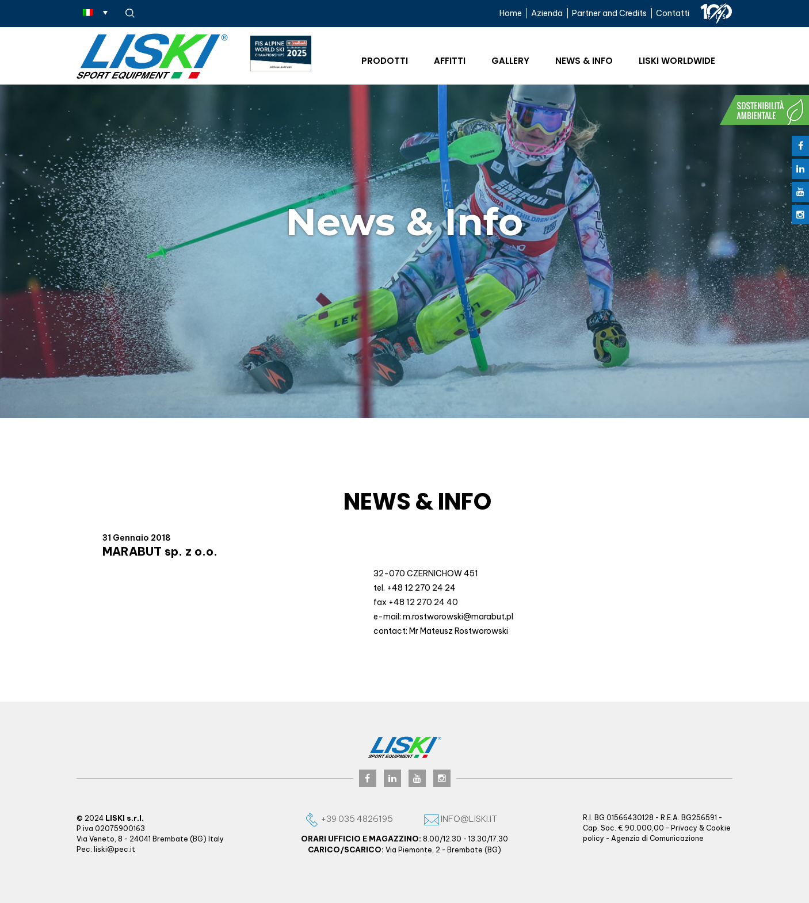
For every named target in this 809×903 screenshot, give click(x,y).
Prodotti (384, 61)
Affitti (449, 61)
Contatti (672, 13)
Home (510, 13)
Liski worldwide (677, 61)
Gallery (510, 61)
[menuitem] (95, 12)
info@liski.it (460, 818)
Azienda (547, 13)
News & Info (584, 61)
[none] (95, 12)
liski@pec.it (114, 849)
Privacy (684, 828)
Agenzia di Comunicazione (657, 838)
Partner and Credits (609, 13)
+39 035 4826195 (348, 818)
